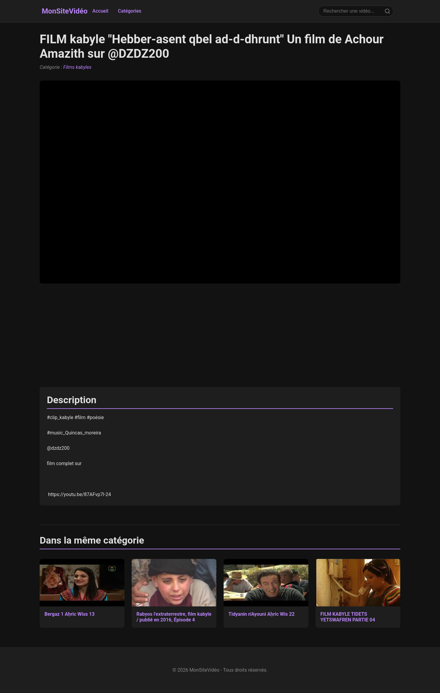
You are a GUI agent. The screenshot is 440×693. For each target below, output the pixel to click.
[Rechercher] (387, 11)
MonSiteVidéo (64, 11)
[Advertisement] (220, 335)
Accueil (100, 11)
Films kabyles (77, 67)
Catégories (129, 11)
